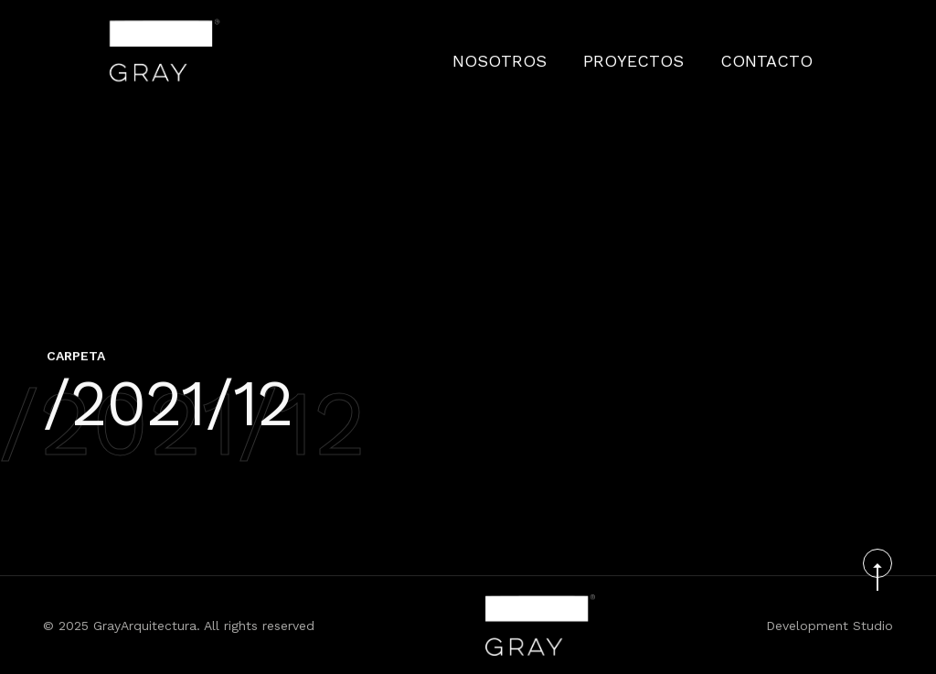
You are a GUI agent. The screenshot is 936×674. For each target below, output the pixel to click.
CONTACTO (778, 50)
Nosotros (559, 50)
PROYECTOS (669, 50)
